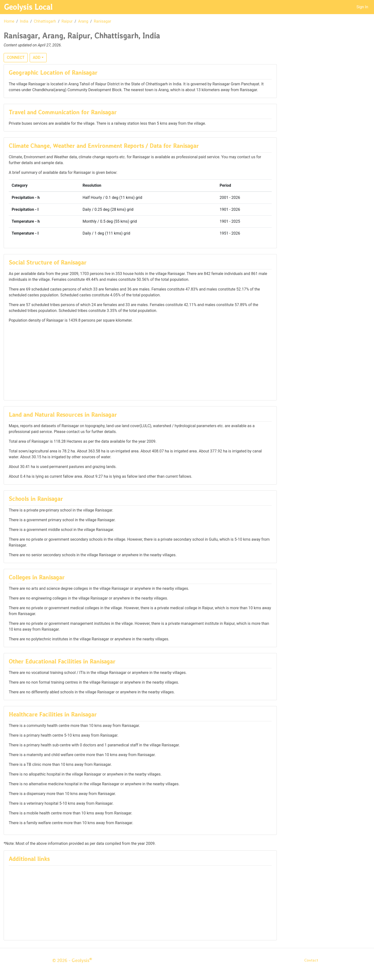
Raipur (67, 21)
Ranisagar (102, 21)
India (24, 21)
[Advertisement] (140, 361)
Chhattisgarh (45, 21)
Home (9, 21)
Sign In (362, 7)
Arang (83, 21)
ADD (36, 57)
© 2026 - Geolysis (72, 960)
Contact (311, 960)
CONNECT (16, 57)
